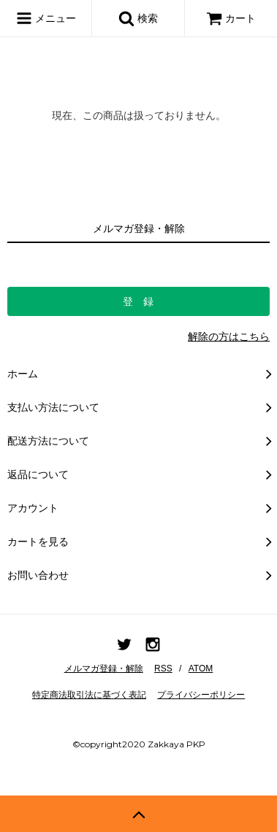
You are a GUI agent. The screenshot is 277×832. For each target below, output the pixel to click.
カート (231, 18)
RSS (163, 668)
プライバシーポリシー (201, 695)
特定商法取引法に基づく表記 (89, 695)
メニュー (46, 18)
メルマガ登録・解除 (103, 668)
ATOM (201, 668)
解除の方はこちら (229, 336)
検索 (138, 18)
